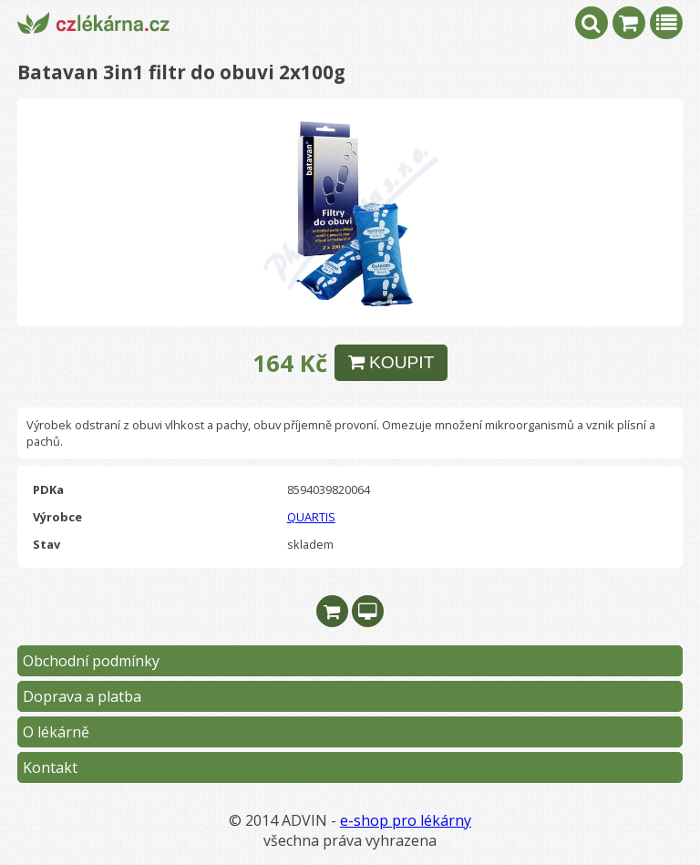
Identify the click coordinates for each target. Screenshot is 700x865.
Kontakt (50, 767)
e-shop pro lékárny (405, 820)
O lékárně (56, 732)
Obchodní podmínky (91, 661)
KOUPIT (391, 362)
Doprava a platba (82, 696)
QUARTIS (311, 517)
